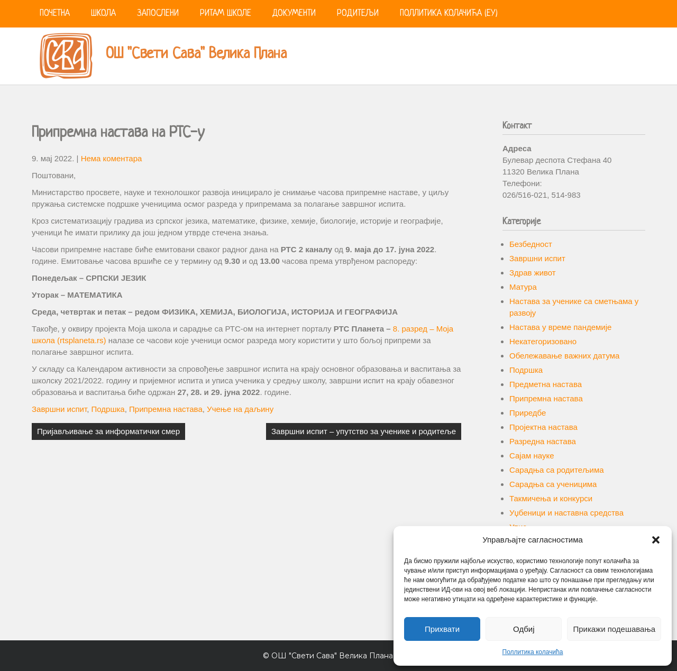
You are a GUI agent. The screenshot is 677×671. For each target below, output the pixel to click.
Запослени (158, 13)
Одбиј (523, 628)
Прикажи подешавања (614, 628)
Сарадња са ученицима (553, 484)
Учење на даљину (240, 409)
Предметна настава (545, 384)
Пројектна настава (543, 426)
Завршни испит (59, 409)
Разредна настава (542, 441)
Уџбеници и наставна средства (566, 512)
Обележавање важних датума (564, 355)
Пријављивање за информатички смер (108, 431)
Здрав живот (532, 272)
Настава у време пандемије (560, 327)
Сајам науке (531, 455)
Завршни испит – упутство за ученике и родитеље (363, 431)
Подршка (108, 409)
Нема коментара (111, 158)
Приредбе (527, 412)
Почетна (55, 13)
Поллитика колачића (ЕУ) (449, 13)
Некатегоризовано (543, 341)
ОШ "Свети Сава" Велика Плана (196, 54)
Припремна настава (166, 409)
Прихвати (442, 628)
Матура (523, 286)
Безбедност (530, 244)
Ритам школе (225, 13)
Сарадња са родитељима (556, 469)
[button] (656, 540)
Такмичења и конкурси (550, 498)
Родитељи (358, 13)
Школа (103, 13)
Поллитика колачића (532, 652)
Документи (294, 13)
